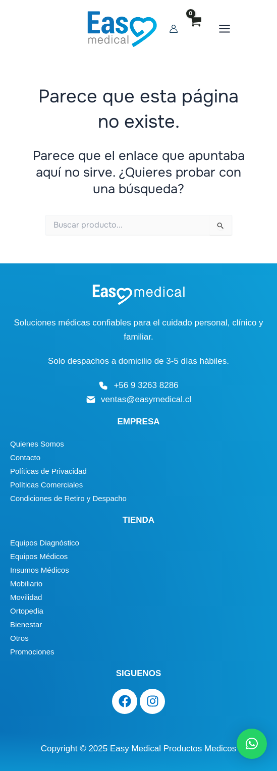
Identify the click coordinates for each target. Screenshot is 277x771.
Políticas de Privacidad (48, 471)
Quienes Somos (37, 443)
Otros (19, 638)
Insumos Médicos (39, 570)
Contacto (25, 457)
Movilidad (26, 597)
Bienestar (26, 624)
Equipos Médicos (39, 556)
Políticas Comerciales (46, 484)
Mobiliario (26, 583)
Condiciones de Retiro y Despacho (68, 498)
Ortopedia (26, 611)
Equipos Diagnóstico (44, 542)
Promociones (32, 651)
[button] (252, 744)
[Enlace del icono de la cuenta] (194, 30)
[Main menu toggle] (245, 30)
